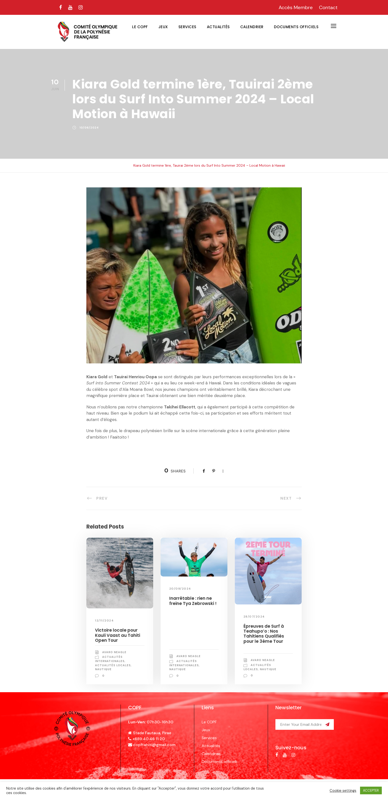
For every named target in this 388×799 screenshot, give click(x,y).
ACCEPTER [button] (371, 790)
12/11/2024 (104, 620)
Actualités (218, 26)
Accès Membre (296, 7)
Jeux (163, 26)
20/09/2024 (180, 589)
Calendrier (252, 26)
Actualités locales (113, 665)
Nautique (103, 669)
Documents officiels (296, 26)
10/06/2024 (89, 127)
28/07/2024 (254, 617)
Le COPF (140, 26)
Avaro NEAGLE (114, 652)
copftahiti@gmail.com (154, 744)
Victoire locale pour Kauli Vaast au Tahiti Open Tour (117, 635)
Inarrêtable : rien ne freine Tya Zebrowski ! (193, 600)
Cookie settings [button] (343, 790)
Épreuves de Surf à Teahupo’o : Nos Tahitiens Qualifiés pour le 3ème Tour (263, 633)
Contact (328, 7)
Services (187, 26)
